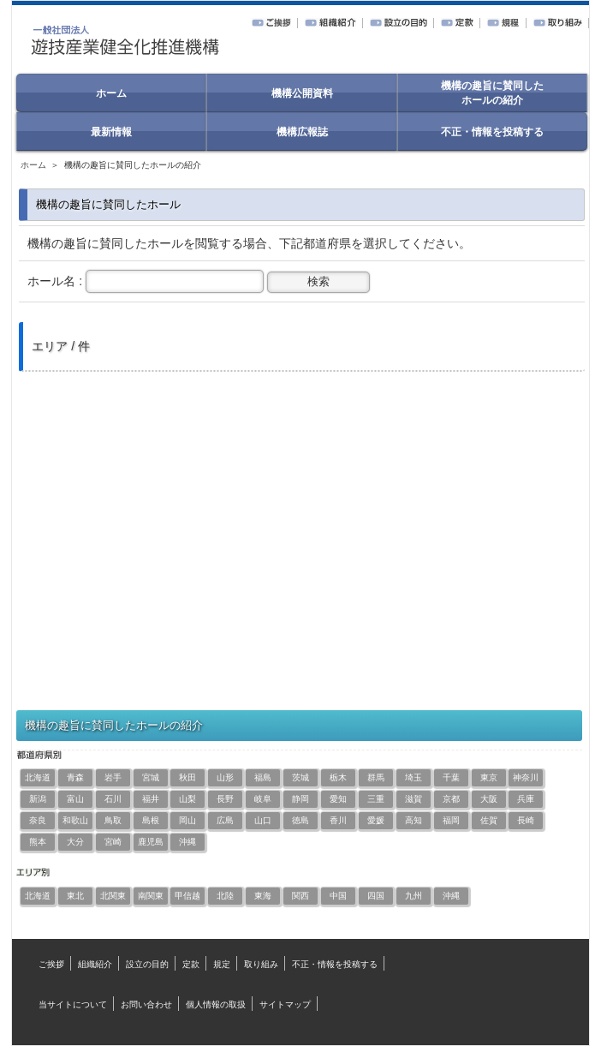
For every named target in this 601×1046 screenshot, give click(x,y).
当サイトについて (73, 1004)
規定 (221, 964)
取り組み (261, 964)
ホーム (33, 165)
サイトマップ (285, 1004)
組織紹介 (95, 964)
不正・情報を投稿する (335, 964)
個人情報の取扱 (216, 1004)
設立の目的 (147, 964)
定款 (190, 964)
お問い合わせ (146, 1004)
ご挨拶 (51, 964)
